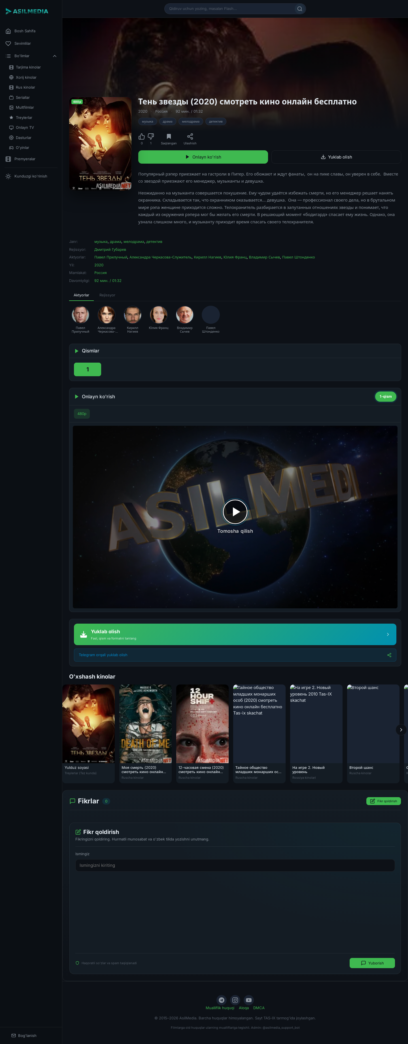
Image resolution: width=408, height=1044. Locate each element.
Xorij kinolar (23, 77)
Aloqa (244, 1008)
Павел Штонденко (298, 257)
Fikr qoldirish (383, 801)
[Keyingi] (401, 729)
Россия (161, 111)
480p (81, 413)
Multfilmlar (21, 107)
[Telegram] (221, 1000)
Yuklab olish (336, 157)
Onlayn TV (21, 127)
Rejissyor (107, 295)
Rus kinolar (22, 87)
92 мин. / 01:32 (189, 111)
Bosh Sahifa (20, 31)
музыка (147, 121)
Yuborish (372, 963)
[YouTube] (249, 1000)
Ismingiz (82, 854)
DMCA (259, 1008)
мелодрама (190, 121)
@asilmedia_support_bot (281, 1028)
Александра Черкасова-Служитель (160, 257)
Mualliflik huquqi (220, 1008)
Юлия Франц (235, 257)
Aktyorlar (81, 295)
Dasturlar (20, 137)
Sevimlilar (18, 43)
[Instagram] (235, 1000)
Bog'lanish (24, 1035)
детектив (216, 121)
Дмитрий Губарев (110, 249)
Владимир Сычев (264, 257)
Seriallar (19, 97)
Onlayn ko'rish (203, 157)
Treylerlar (20, 117)
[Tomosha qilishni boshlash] (235, 517)
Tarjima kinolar (25, 67)
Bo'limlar (31, 56)
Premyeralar (20, 159)
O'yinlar (19, 147)
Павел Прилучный (110, 257)
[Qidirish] (300, 9)
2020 (142, 111)
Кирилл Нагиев (207, 257)
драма (168, 121)
